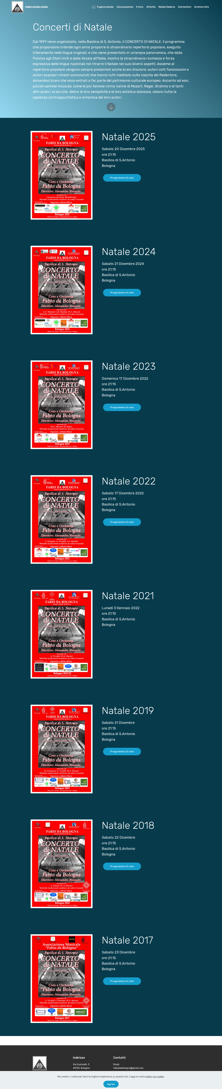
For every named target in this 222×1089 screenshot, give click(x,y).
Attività (150, 7)
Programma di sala (122, 177)
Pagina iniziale (103, 7)
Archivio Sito (201, 7)
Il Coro (139, 7)
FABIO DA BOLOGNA (36, 7)
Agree (111, 1084)
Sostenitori (184, 7)
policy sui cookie (155, 1076)
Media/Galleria (166, 7)
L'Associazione (125, 7)
